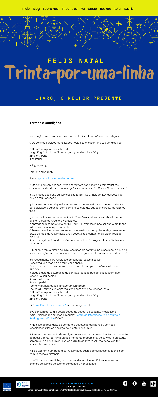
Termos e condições (83, 383)
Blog (36, 9)
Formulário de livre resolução (50, 305)
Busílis (128, 9)
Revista (105, 9)
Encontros (70, 9)
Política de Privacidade (62, 383)
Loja (117, 9)
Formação (89, 9)
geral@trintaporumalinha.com (56, 178)
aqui (86, 305)
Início (25, 9)
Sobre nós (51, 9)
